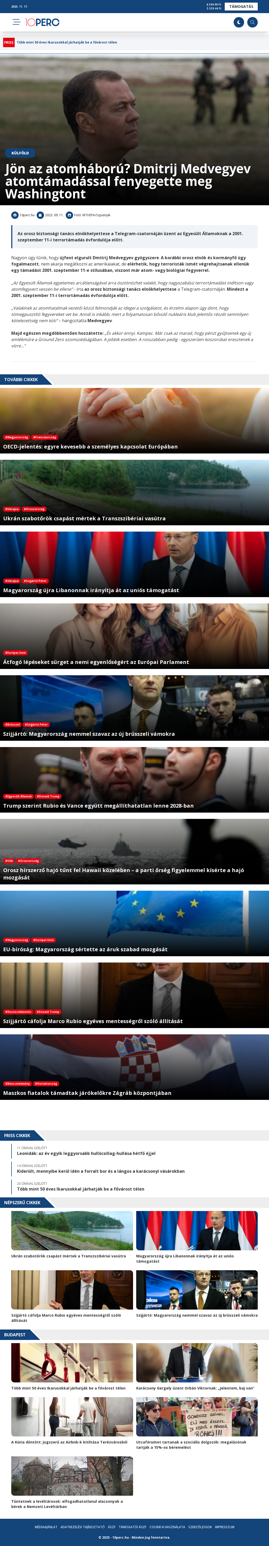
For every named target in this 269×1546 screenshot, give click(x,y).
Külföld (20, 152)
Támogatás (241, 6)
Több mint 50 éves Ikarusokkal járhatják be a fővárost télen (67, 42)
